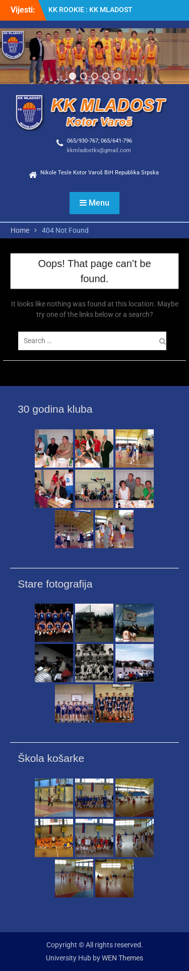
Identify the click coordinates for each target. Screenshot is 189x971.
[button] (72, 76)
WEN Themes (122, 958)
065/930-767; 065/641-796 (99, 141)
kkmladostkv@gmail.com (99, 150)
